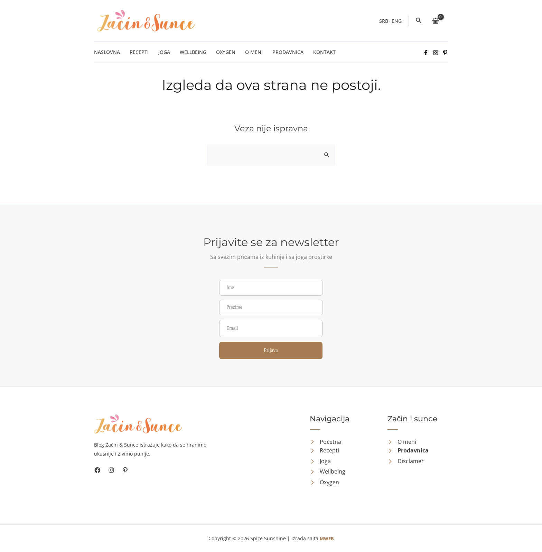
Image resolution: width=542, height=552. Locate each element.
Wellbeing (193, 52)
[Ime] (271, 288)
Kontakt (324, 52)
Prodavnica (287, 52)
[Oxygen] (324, 482)
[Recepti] (324, 450)
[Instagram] (435, 52)
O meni (254, 52)
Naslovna (107, 52)
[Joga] (320, 461)
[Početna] (325, 442)
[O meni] (401, 442)
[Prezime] (271, 307)
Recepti (139, 52)
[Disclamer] (405, 461)
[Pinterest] (445, 52)
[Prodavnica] (408, 450)
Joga (164, 52)
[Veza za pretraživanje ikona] (419, 20)
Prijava (271, 350)
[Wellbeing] (327, 471)
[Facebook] (426, 52)
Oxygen (225, 52)
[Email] (271, 328)
